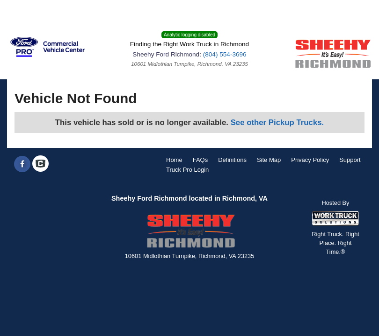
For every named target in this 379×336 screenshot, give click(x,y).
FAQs (200, 159)
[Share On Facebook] (22, 164)
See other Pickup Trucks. (277, 122)
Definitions (232, 159)
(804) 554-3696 (225, 54)
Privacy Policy (310, 159)
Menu (22, 11)
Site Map (269, 159)
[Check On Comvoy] (40, 164)
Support (350, 159)
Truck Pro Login (187, 169)
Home (174, 159)
